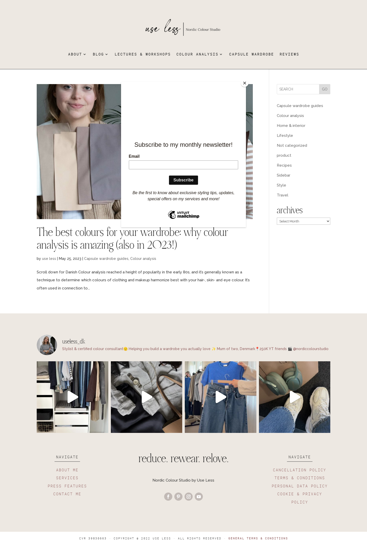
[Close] (244, 83)
